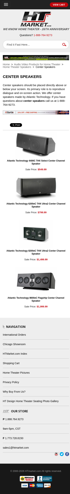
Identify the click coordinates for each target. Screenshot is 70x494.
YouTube (56, 454)
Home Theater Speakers (17, 66)
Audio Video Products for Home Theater (37, 64)
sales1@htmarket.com (16, 447)
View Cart (59, 4)
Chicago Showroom (14, 344)
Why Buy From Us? (14, 391)
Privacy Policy (11, 382)
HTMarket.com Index (15, 353)
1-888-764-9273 (43, 35)
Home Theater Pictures (16, 372)
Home (6, 64)
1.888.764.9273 (14, 419)
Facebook (67, 454)
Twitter (62, 454)
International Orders (14, 334)
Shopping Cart (11, 363)
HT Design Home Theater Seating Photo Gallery (31, 401)
